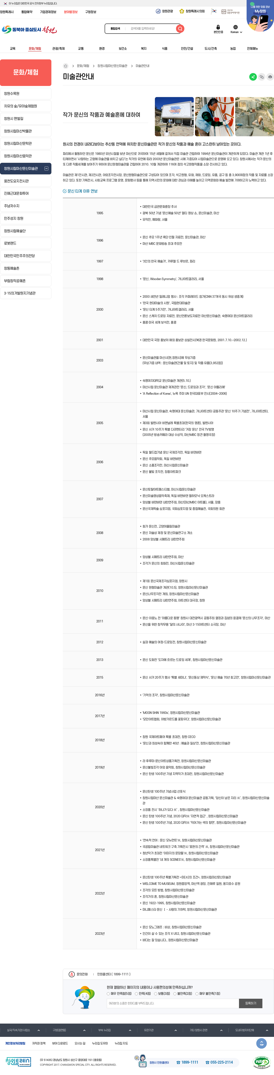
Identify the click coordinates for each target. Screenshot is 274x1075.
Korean (234, 32)
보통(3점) (164, 993)
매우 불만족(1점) (209, 993)
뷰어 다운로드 (60, 1043)
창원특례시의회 (195, 11)
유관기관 (145, 1030)
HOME (65, 66)
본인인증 (218, 32)
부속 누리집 (101, 1030)
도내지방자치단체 (241, 1030)
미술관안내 (142, 66)
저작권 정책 (38, 1043)
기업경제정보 (48, 12)
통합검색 (115, 28)
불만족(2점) (184, 993)
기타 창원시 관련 (195, 1030)
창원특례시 (7, 12)
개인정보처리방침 (15, 1043)
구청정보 (90, 12)
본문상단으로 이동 (261, 1043)
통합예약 (26, 12)
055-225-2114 (221, 1062)
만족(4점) (145, 993)
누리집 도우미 (100, 1043)
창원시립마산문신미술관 (112, 66)
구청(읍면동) (56, 1030)
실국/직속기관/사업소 (15, 1030)
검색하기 (180, 28)
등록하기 (250, 1003)
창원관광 (167, 11)
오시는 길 (80, 1043)
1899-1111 (189, 1062)
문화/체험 (83, 66)
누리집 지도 (121, 1043)
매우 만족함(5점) (121, 993)
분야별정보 (70, 12)
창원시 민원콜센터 (159, 1063)
